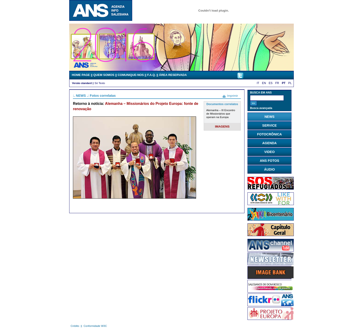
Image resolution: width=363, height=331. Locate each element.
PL (290, 83)
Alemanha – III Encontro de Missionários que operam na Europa (220, 114)
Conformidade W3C (95, 326)
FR (277, 83)
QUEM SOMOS (103, 75)
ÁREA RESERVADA (173, 75)
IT (258, 83)
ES (270, 83)
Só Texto (100, 82)
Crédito (75, 326)
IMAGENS (222, 126)
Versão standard (82, 83)
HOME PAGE (81, 75)
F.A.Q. (151, 75)
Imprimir (232, 95)
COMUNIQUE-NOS (131, 75)
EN (264, 83)
